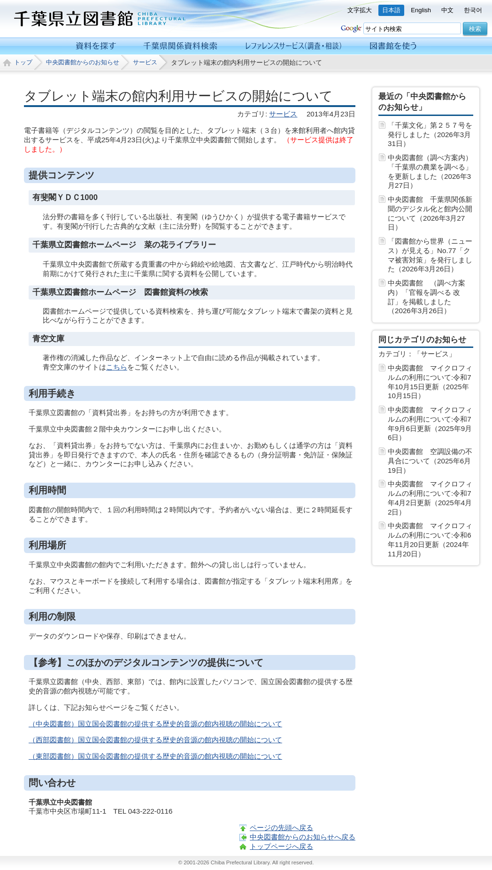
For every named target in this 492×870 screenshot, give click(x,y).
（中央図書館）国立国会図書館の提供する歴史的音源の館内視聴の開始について (155, 724)
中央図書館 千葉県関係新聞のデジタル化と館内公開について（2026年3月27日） (430, 213)
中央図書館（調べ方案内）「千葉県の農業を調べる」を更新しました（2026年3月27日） (430, 171)
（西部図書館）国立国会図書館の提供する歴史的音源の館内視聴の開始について (155, 740)
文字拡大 (359, 10)
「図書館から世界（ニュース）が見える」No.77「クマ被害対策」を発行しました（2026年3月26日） (430, 255)
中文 (447, 10)
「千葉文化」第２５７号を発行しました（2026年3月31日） (430, 134)
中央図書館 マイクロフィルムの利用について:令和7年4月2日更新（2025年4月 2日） (430, 498)
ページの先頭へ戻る (281, 828)
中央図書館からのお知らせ (82, 62)
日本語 (391, 10)
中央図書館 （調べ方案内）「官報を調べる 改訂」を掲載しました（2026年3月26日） (426, 297)
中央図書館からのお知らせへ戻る (302, 837)
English (421, 10)
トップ (23, 62)
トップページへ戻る (281, 846)
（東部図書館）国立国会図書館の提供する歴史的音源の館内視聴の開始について (155, 756)
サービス (145, 62)
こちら (116, 367)
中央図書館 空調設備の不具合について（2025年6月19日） (430, 460)
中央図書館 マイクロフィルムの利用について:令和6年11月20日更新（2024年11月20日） (430, 539)
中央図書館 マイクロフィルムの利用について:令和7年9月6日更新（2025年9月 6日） (430, 423)
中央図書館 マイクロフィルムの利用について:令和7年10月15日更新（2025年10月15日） (430, 382)
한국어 (473, 10)
